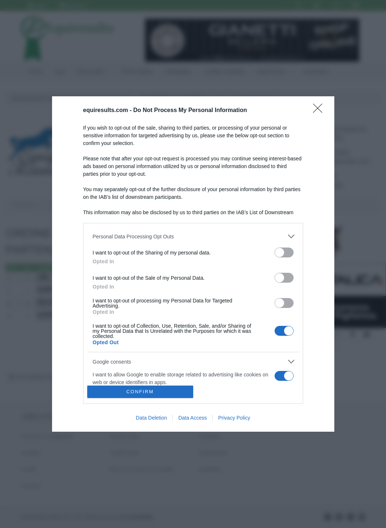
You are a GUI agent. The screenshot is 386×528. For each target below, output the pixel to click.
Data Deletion (151, 418)
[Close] (320, 111)
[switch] (284, 252)
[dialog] (193, 264)
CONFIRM (140, 391)
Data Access (192, 418)
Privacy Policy (234, 418)
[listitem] (193, 236)
